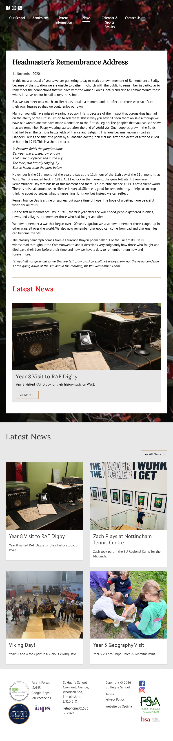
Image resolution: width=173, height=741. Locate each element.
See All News (154, 454)
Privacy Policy (115, 699)
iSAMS (36, 688)
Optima (127, 706)
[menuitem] (17, 18)
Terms (110, 694)
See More (27, 395)
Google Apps (40, 693)
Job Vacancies (41, 698)
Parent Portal (40, 682)
